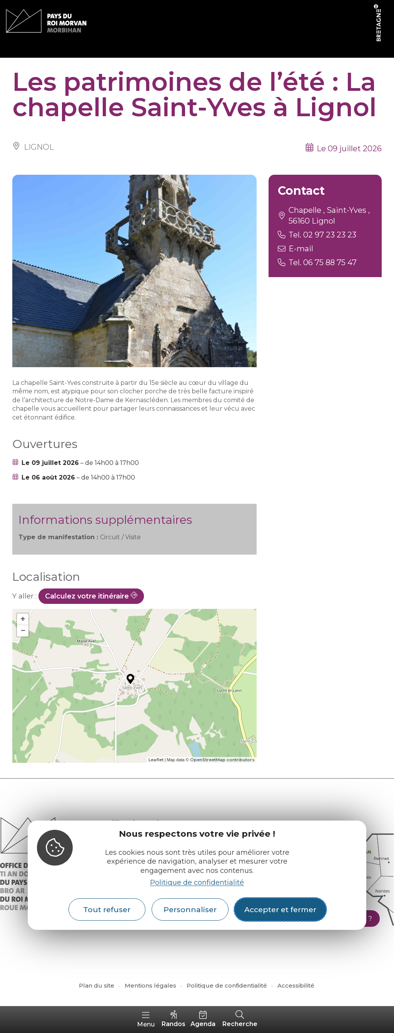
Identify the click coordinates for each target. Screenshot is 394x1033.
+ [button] (22, 619)
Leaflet (156, 759)
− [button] (22, 630)
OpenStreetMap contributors (222, 759)
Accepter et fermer (280, 909)
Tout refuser (106, 909)
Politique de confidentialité (197, 882)
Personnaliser (190, 909)
